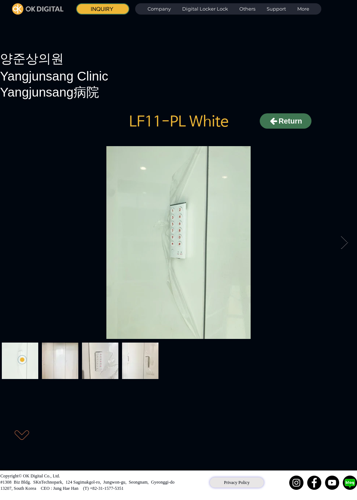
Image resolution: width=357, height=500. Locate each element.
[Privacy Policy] (237, 482)
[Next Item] (344, 242)
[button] (205, 9)
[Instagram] (296, 483)
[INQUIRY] (102, 9)
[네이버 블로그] (350, 483)
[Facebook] (314, 483)
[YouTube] (332, 483)
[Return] (285, 121)
